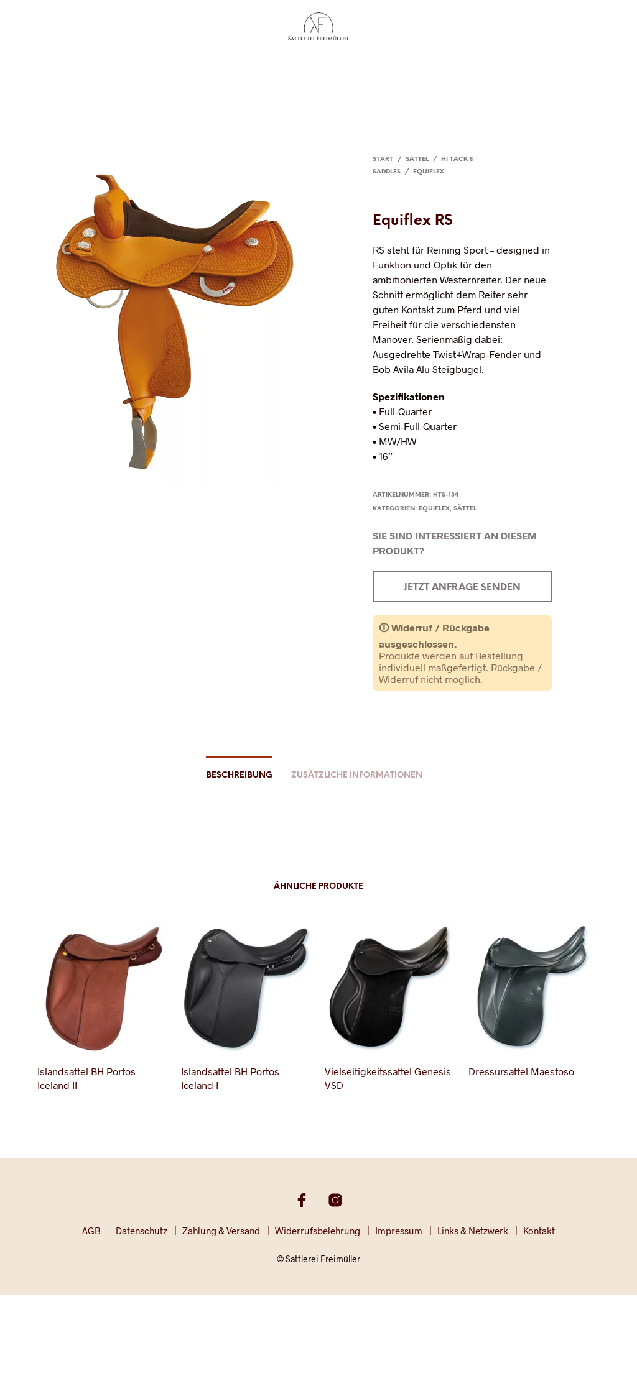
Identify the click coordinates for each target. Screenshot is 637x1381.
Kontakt (580, 67)
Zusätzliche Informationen (356, 775)
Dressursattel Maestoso (521, 1071)
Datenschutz (141, 1230)
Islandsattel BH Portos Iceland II (86, 1078)
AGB (91, 1230)
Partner (380, 67)
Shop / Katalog (518, 67)
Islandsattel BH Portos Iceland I (230, 1078)
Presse (420, 67)
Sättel (99, 67)
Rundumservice (317, 67)
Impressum (398, 1230)
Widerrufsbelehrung (317, 1230)
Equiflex (428, 171)
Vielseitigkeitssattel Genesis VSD (388, 1078)
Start (383, 159)
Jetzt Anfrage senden (462, 588)
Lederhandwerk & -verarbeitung (196, 67)
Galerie (459, 67)
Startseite (54, 67)
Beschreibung (239, 775)
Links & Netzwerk (472, 1230)
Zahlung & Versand (221, 1230)
